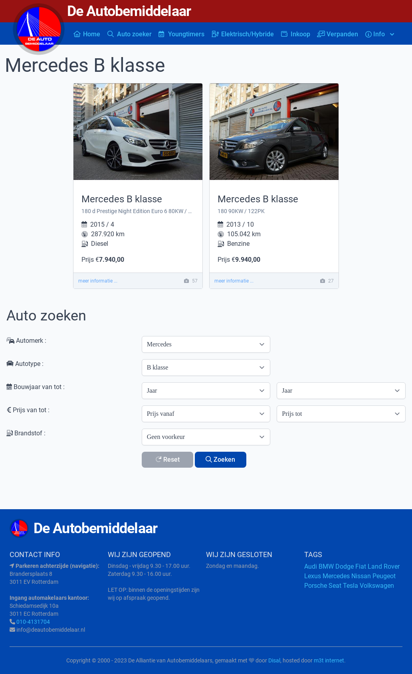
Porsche (315, 585)
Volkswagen (377, 585)
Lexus (312, 576)
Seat (335, 585)
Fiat (360, 566)
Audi (310, 566)
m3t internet (329, 660)
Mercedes (336, 576)
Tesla (350, 585)
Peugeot (384, 576)
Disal (274, 660)
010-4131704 (33, 622)
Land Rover (384, 566)
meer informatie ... (97, 281)
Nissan (361, 576)
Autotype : (25, 364)
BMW (326, 566)
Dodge (344, 566)
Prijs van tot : (28, 410)
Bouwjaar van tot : (35, 387)
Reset (167, 459)
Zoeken (220, 459)
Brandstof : (26, 433)
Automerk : (26, 340)
